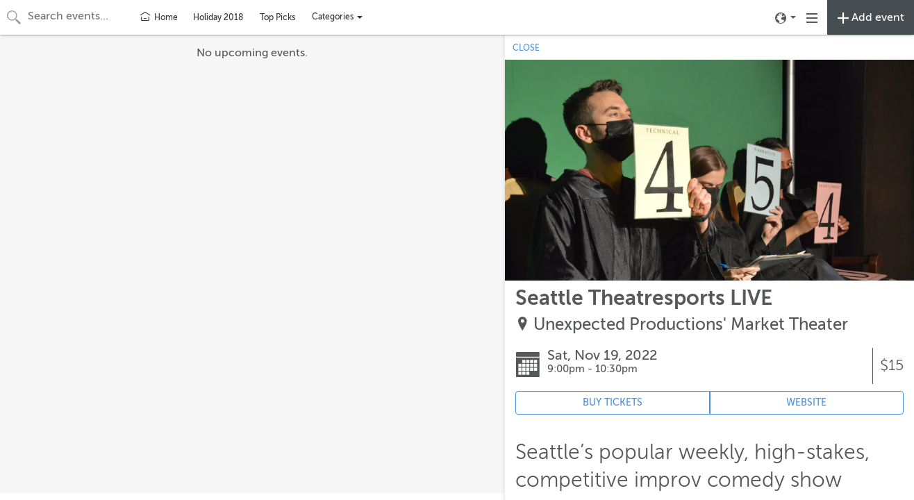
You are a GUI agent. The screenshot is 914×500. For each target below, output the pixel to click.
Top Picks (277, 17)
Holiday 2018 (218, 17)
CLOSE (526, 48)
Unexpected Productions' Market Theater (690, 324)
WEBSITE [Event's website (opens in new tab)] (806, 402)
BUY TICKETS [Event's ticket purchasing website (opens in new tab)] (612, 402)
